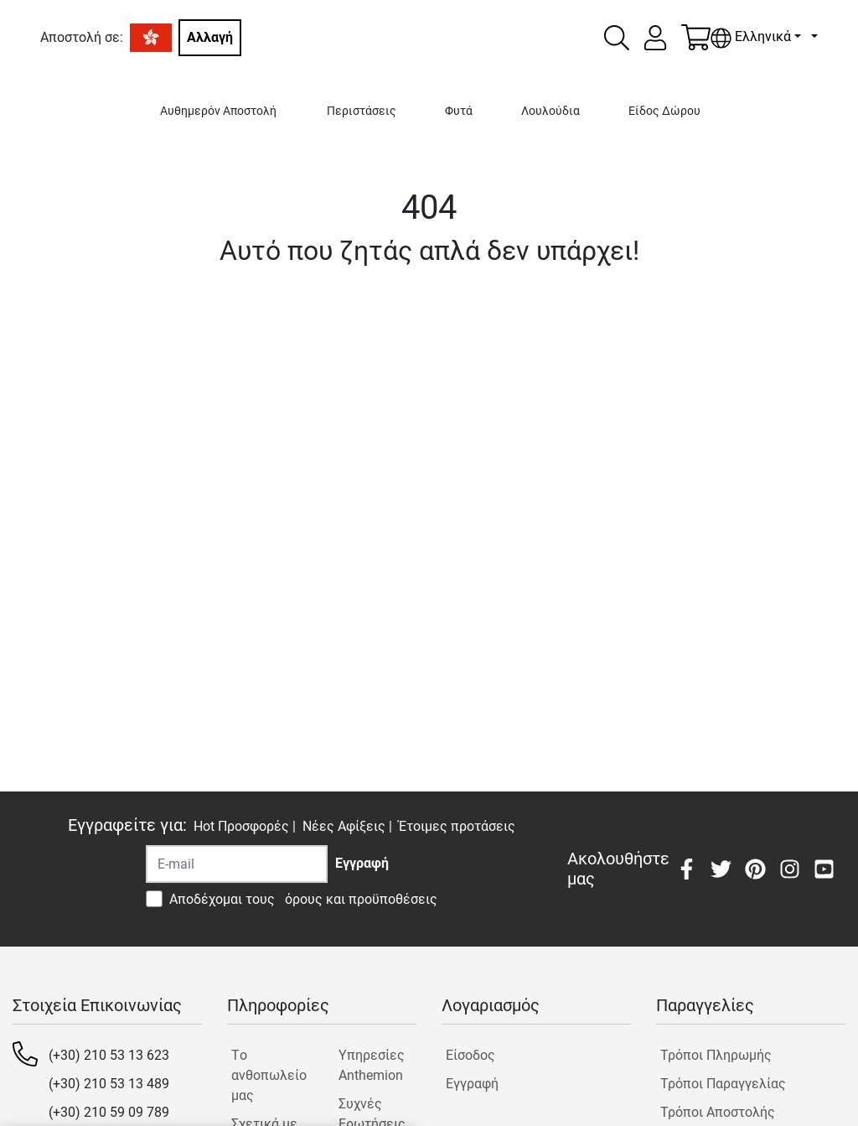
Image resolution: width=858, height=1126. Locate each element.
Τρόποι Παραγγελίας (723, 1084)
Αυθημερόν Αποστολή (218, 111)
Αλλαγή (210, 37)
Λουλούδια (550, 111)
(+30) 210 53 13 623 (109, 1055)
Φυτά (459, 111)
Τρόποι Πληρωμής (716, 1055)
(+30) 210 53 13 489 (109, 1084)
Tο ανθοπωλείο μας (269, 1075)
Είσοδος (470, 1055)
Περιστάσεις (361, 111)
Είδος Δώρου (664, 111)
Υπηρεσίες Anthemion (372, 1065)
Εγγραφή (472, 1084)
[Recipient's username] (237, 864)
